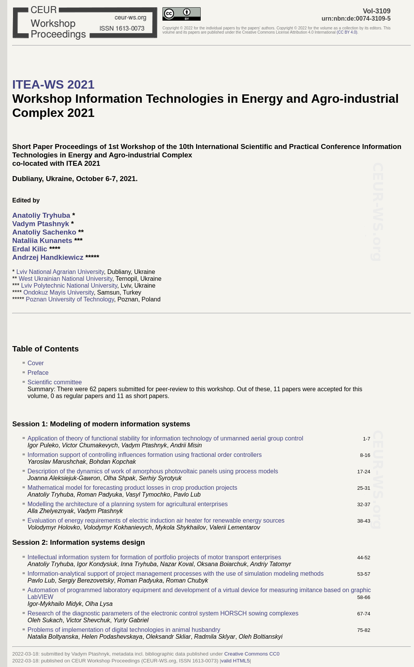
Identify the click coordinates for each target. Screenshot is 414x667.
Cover (36, 363)
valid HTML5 (235, 661)
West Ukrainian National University (65, 278)
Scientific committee (55, 382)
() (347, 32)
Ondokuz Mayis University (58, 292)
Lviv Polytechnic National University (69, 285)
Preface (38, 372)
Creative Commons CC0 (251, 654)
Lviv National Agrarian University (60, 272)
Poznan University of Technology (70, 299)
